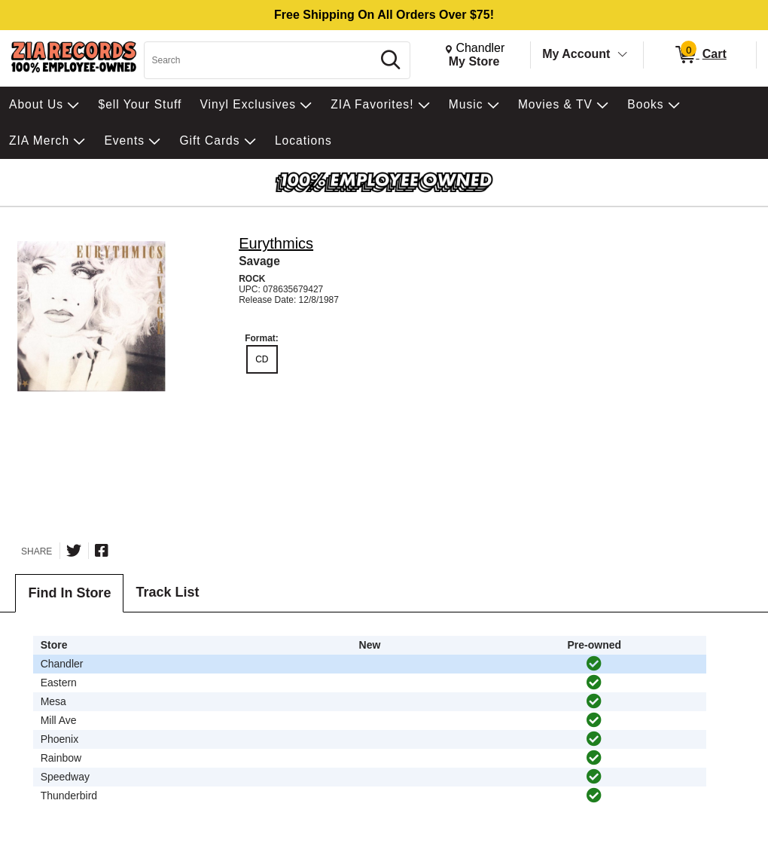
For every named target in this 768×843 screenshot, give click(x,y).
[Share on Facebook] (101, 550)
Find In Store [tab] (69, 592)
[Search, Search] (260, 60)
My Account (576, 53)
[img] (594, 663)
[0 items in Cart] (699, 55)
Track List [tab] (167, 592)
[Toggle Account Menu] (623, 55)
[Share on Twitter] (73, 550)
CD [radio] (261, 359)
